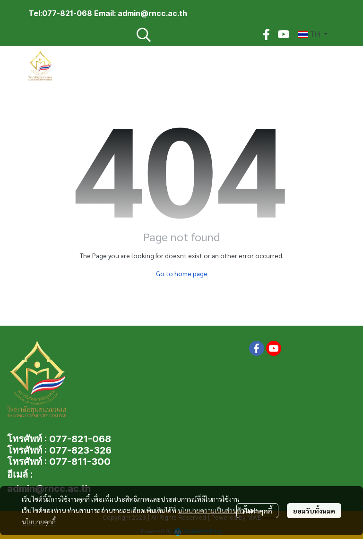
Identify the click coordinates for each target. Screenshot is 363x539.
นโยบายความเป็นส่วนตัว (211, 510)
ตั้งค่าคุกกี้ (257, 510)
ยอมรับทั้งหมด (314, 510)
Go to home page (181, 273)
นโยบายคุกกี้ (39, 521)
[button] (193, 34)
